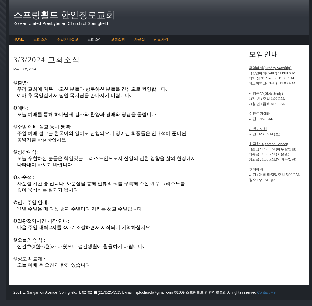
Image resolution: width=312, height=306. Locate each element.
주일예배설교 (67, 39)
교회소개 (40, 39)
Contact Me (266, 292)
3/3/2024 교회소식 (47, 60)
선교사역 (161, 39)
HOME (19, 39)
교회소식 (94, 39)
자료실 (139, 39)
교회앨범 (118, 39)
